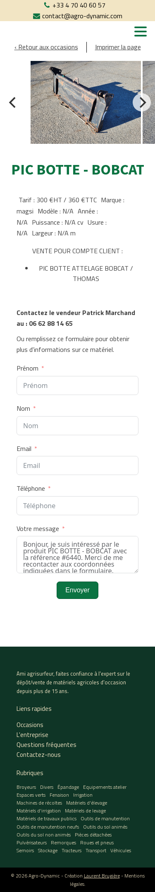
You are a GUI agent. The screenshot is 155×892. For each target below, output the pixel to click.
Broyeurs (26, 787)
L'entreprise (32, 734)
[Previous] (13, 102)
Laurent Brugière (102, 876)
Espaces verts (31, 795)
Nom (23, 408)
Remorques (63, 842)
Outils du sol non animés (44, 835)
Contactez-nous (39, 754)
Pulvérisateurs (32, 842)
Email (24, 448)
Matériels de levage (85, 810)
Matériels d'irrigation (39, 810)
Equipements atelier (104, 787)
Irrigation (83, 795)
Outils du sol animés (105, 827)
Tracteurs (71, 850)
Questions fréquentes (46, 744)
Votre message (38, 528)
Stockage (47, 850)
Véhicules (120, 850)
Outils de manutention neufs (48, 827)
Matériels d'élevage (86, 803)
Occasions (30, 725)
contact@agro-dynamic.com (82, 16)
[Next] (142, 102)
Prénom (27, 368)
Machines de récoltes (39, 803)
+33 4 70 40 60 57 (78, 5)
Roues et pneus (97, 842)
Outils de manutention (105, 818)
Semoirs (25, 850)
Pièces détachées (93, 835)
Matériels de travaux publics (46, 818)
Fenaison (59, 795)
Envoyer (77, 590)
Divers (46, 787)
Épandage (68, 787)
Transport (96, 850)
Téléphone (31, 488)
